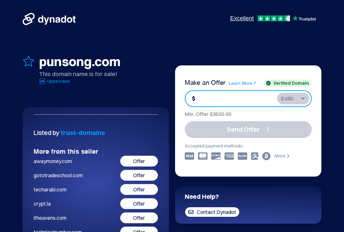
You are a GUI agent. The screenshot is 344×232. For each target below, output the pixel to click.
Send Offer (248, 129)
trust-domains (82, 133)
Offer (139, 161)
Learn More (242, 83)
